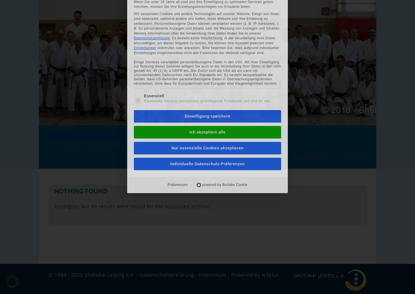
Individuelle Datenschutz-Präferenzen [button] (207, 114)
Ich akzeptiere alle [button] (207, 83)
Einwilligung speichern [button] (207, 67)
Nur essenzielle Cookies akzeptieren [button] (208, 98)
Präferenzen (178, 135)
